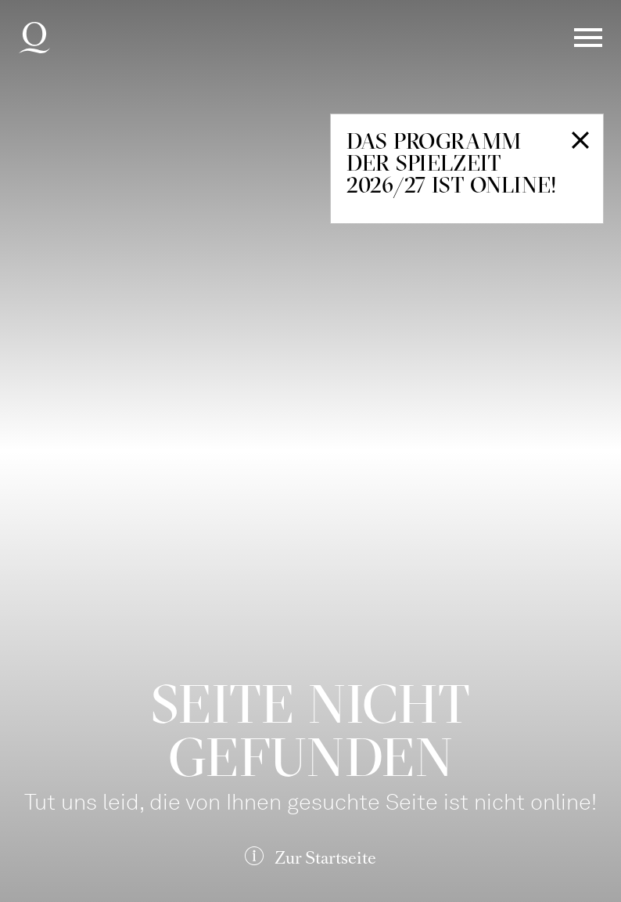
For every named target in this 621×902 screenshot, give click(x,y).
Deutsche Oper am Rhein (34, 37)
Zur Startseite (325, 857)
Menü (588, 37)
